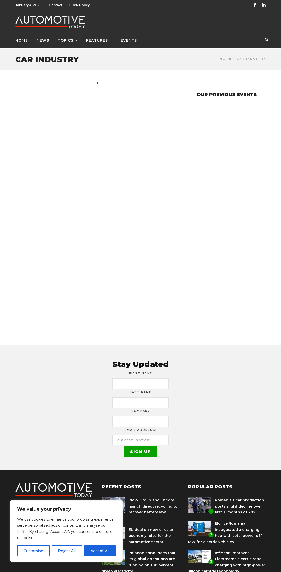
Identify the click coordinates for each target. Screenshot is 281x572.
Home (21, 40)
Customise (33, 550)
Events (129, 40)
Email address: (141, 428)
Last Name (140, 390)
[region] (66, 531)
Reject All (67, 550)
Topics (65, 40)
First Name (140, 371)
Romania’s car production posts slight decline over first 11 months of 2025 (239, 504)
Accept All (100, 550)
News (43, 40)
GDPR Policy (79, 5)
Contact (55, 5)
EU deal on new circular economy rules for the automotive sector (150, 533)
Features (97, 40)
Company (140, 409)
